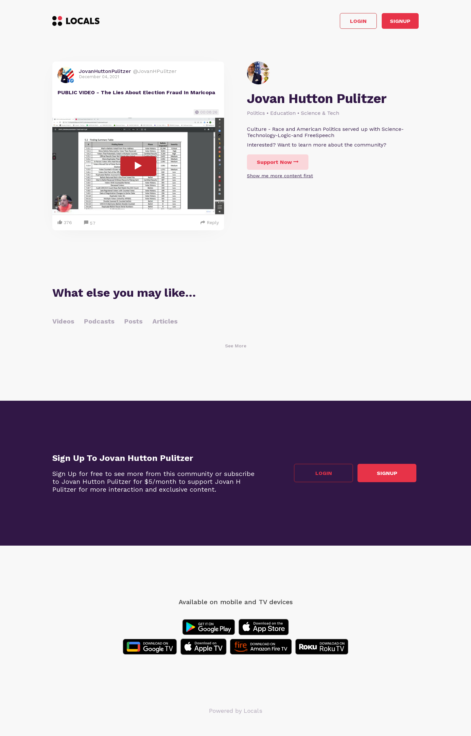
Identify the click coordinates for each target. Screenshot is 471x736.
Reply (210, 224)
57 (90, 225)
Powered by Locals (235, 713)
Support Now (278, 165)
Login (325, 22)
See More (235, 348)
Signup (389, 22)
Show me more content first (280, 178)
